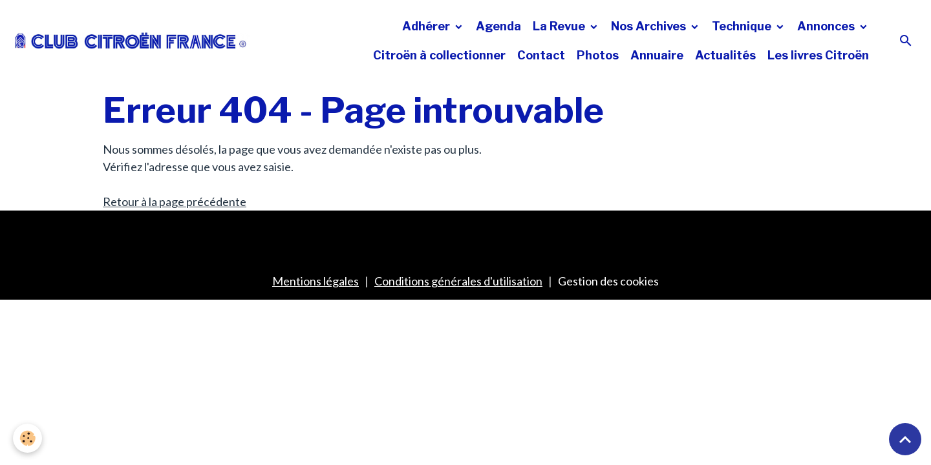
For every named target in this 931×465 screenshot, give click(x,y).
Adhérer (427, 26)
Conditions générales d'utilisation (458, 281)
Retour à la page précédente (174, 201)
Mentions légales (315, 281)
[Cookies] (27, 438)
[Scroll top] (905, 439)
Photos (598, 55)
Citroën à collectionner (439, 55)
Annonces (827, 26)
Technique (743, 26)
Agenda (498, 26)
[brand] (131, 40)
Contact (541, 55)
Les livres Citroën (818, 55)
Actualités (725, 55)
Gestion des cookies (608, 281)
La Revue (560, 26)
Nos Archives (650, 26)
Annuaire (656, 55)
